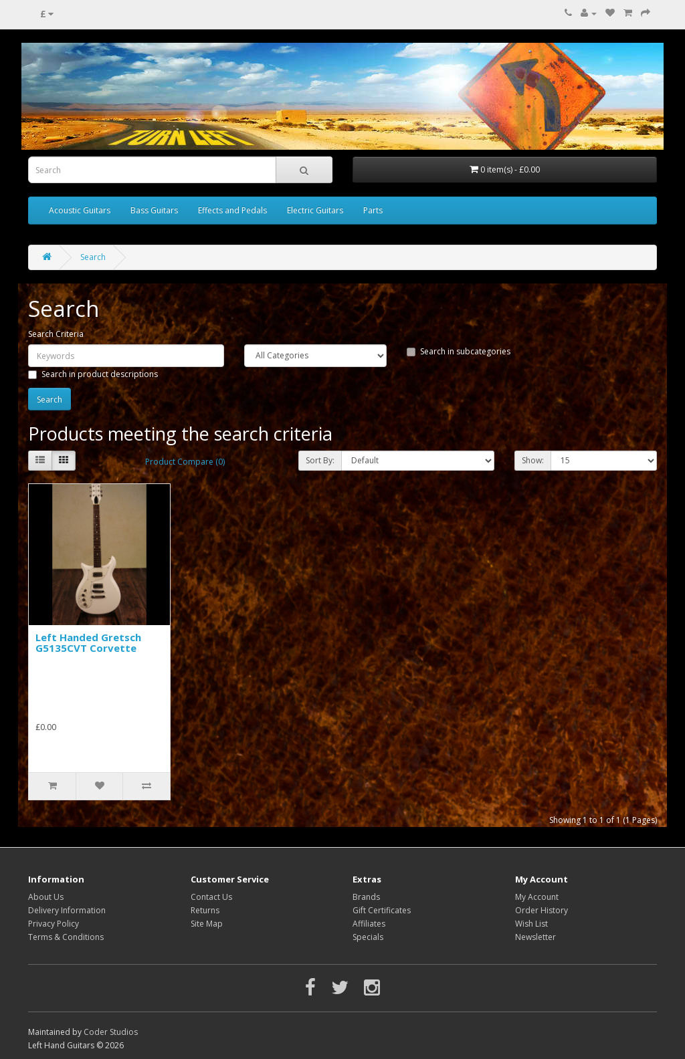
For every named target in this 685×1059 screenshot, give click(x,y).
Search (93, 257)
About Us (46, 897)
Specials (368, 937)
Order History (541, 910)
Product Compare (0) (185, 461)
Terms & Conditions (66, 937)
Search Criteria (56, 334)
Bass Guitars (154, 210)
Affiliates (369, 923)
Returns (205, 910)
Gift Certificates (382, 910)
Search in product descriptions (93, 374)
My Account (537, 897)
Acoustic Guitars (79, 210)
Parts (373, 210)
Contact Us (211, 897)
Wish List (531, 923)
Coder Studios (111, 1032)
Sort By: (320, 460)
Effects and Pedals (232, 210)
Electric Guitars (315, 210)
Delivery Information (67, 910)
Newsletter (535, 937)
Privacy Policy (53, 923)
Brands (366, 897)
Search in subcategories (458, 351)
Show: (533, 460)
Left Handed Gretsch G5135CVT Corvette (88, 642)
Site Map (207, 923)
